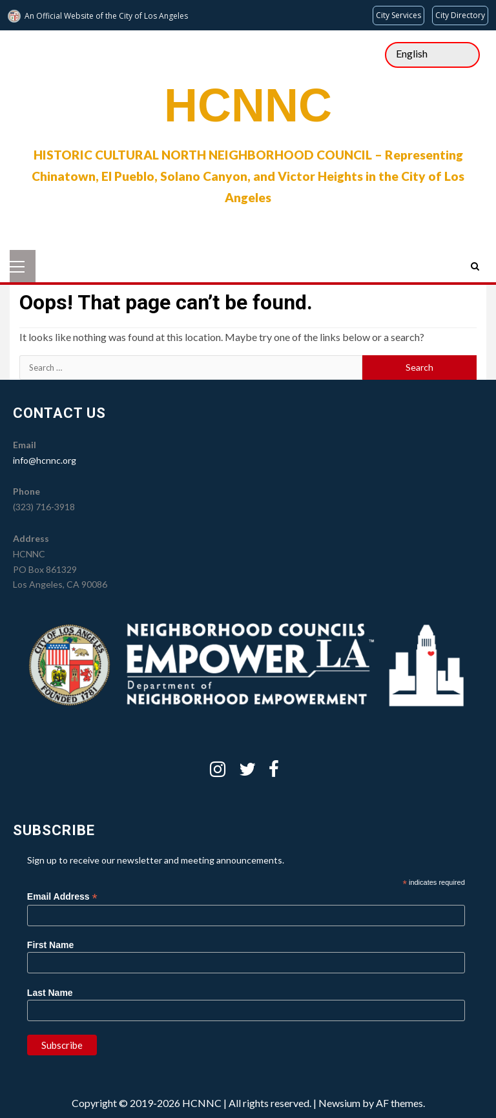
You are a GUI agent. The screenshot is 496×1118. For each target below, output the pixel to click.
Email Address (62, 897)
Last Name (50, 993)
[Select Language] (432, 55)
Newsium (339, 1103)
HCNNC (248, 105)
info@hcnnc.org (44, 460)
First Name (50, 945)
